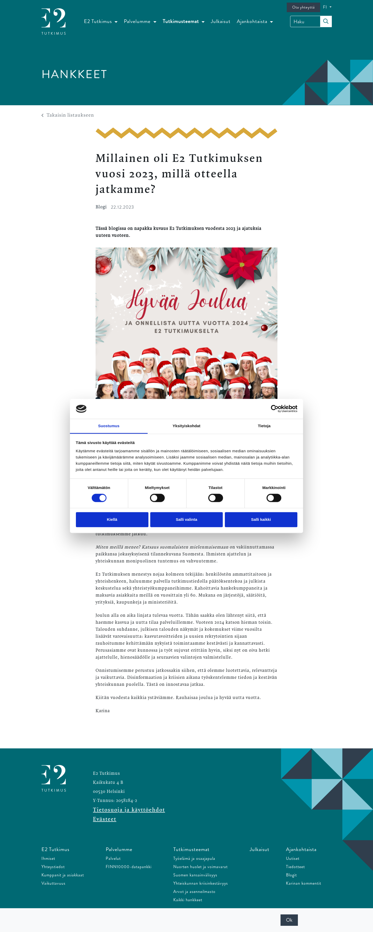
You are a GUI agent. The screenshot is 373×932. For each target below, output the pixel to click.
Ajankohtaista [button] (253, 21)
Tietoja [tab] (264, 426)
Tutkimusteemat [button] (181, 21)
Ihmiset (48, 858)
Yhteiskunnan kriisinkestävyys (200, 883)
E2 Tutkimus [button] (98, 21)
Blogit (291, 875)
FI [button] (325, 7)
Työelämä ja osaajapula (194, 858)
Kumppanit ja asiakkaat (62, 875)
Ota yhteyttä (303, 7)
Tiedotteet (295, 867)
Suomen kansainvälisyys (195, 875)
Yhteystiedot (53, 867)
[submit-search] (326, 21)
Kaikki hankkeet (187, 900)
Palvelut (113, 858)
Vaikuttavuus (53, 883)
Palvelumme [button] (138, 21)
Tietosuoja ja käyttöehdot (129, 810)
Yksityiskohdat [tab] (186, 426)
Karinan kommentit (303, 883)
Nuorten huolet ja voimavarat (200, 867)
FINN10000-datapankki (129, 867)
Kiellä (112, 519)
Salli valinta (186, 519)
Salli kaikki (261, 519)
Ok (289, 920)
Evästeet (104, 819)
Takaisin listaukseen (67, 115)
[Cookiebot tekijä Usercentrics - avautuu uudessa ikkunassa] (274, 409)
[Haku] (311, 21)
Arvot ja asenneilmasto (194, 892)
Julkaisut (221, 21)
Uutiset (292, 858)
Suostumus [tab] (109, 426)
